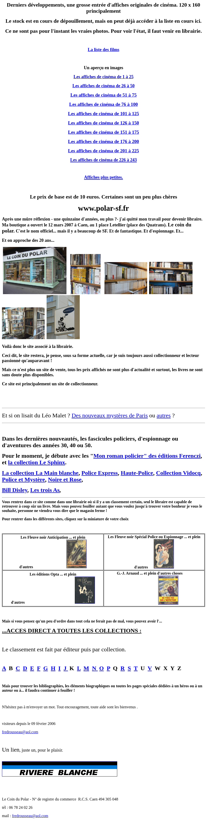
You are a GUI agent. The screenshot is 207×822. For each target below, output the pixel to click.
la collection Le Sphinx (36, 462)
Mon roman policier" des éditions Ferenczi (147, 456)
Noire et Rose (64, 479)
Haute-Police (137, 473)
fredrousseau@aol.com (20, 732)
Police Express (99, 473)
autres (164, 415)
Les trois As (45, 490)
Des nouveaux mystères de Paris (110, 415)
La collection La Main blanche (40, 473)
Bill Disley (14, 490)
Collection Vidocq (178, 473)
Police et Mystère (23, 479)
